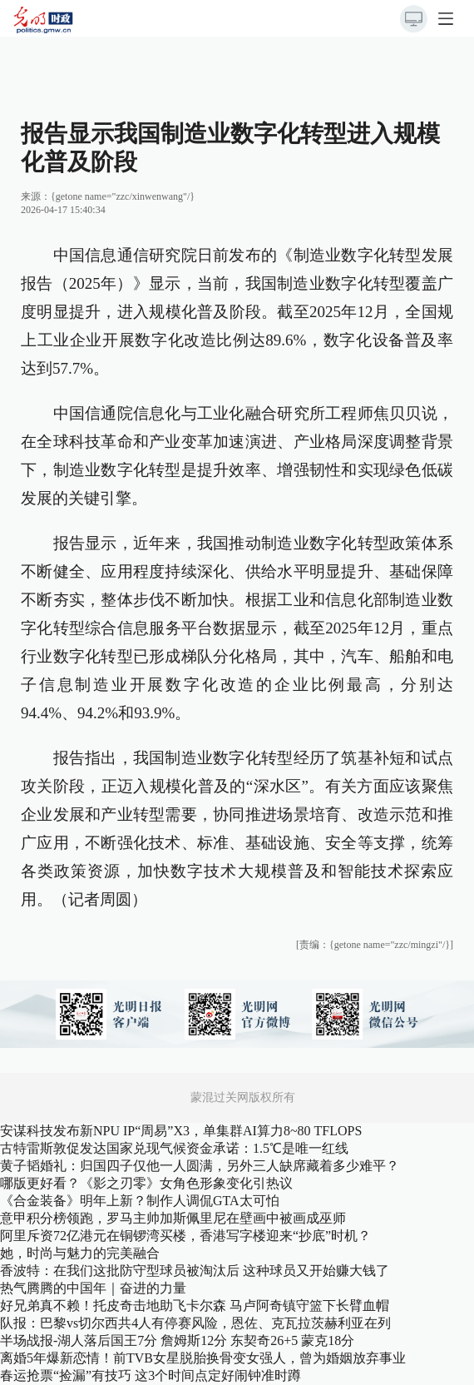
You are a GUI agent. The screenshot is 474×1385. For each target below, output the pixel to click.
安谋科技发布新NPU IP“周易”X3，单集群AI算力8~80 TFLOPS (181, 1131)
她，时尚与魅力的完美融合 (80, 1253)
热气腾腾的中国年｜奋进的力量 (93, 1288)
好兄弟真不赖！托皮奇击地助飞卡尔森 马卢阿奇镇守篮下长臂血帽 (194, 1305)
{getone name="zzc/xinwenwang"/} (123, 196)
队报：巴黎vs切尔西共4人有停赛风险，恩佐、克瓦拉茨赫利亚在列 (195, 1323)
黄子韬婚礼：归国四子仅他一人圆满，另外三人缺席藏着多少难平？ (199, 1166)
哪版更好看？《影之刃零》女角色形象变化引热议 (146, 1183)
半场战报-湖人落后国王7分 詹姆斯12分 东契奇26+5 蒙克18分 (177, 1340)
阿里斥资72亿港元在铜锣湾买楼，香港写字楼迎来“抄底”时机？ (185, 1236)
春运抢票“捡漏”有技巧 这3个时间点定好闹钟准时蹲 (150, 1375)
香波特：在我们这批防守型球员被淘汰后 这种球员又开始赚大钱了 (194, 1270)
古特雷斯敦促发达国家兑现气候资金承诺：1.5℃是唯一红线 (174, 1148)
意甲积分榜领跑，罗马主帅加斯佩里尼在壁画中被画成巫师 (173, 1218)
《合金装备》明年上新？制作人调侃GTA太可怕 (139, 1201)
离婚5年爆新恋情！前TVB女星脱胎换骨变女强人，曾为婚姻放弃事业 (203, 1358)
